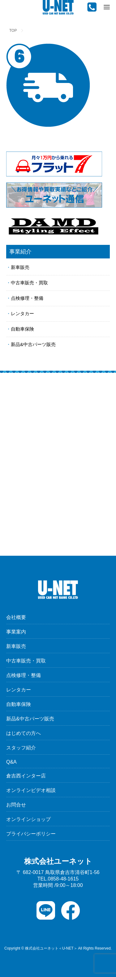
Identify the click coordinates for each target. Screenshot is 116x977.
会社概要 (16, 617)
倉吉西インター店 (26, 775)
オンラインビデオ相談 (31, 790)
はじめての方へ (23, 733)
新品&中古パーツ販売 (33, 344)
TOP (13, 30)
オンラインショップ (28, 819)
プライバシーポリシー (31, 833)
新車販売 (20, 267)
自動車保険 (22, 329)
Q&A (11, 762)
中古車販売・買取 (29, 282)
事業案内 (16, 631)
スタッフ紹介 (21, 747)
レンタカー (22, 313)
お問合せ (16, 804)
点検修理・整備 (27, 298)
